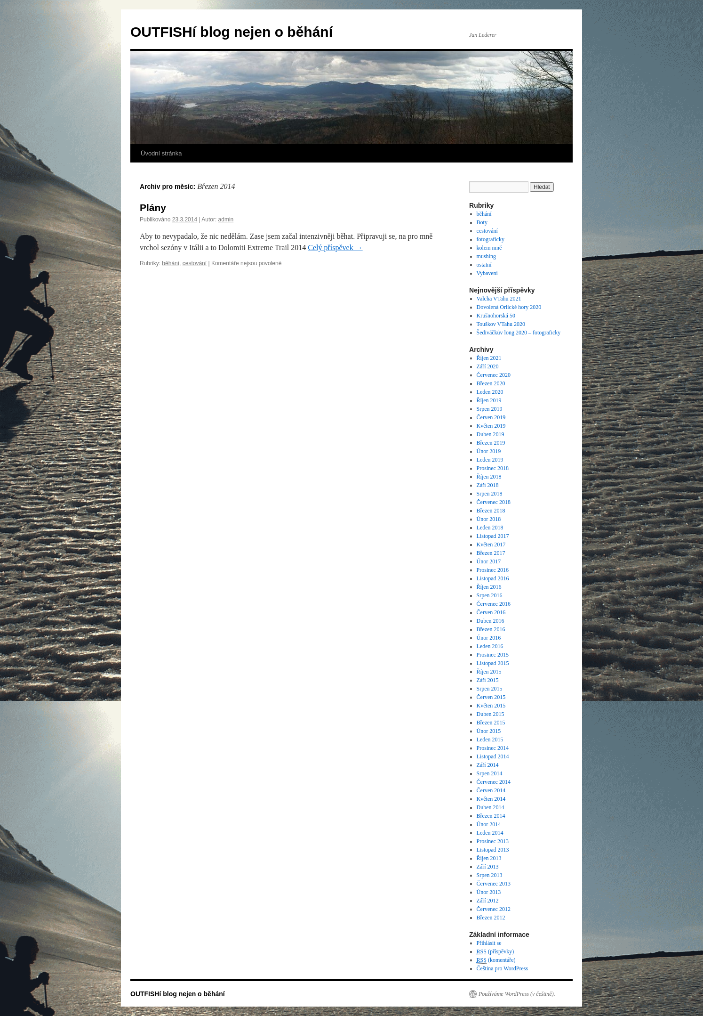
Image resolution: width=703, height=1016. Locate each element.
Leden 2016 (490, 646)
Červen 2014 (491, 790)
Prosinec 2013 (493, 841)
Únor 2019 (489, 451)
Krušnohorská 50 (496, 315)
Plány (153, 207)
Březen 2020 (491, 383)
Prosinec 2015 (493, 654)
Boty (482, 222)
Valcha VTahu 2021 (499, 298)
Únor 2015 (489, 731)
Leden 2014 (490, 832)
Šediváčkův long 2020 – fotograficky (519, 332)
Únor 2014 (489, 824)
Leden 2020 (490, 392)
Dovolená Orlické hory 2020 (509, 307)
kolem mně (489, 247)
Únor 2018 (489, 519)
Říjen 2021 (489, 358)
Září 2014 (488, 765)
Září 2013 (488, 866)
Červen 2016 (491, 612)
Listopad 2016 (493, 578)
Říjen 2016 (489, 587)
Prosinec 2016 (493, 570)
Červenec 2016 (494, 604)
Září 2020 (488, 366)
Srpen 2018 (490, 493)
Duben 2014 (490, 807)
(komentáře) (496, 960)
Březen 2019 (491, 442)
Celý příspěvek (335, 248)
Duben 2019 (490, 434)
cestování (195, 263)
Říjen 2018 (489, 476)
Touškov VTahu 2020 (501, 324)
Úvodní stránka (161, 153)
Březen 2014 (491, 816)
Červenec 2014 (494, 782)
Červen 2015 (491, 697)
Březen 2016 (491, 629)
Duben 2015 (490, 714)
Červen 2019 (491, 417)
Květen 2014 (491, 799)
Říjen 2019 (489, 400)
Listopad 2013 (493, 849)
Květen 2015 (491, 705)
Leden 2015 (490, 739)
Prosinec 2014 (493, 748)
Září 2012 (488, 900)
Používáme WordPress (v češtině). (517, 994)
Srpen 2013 (490, 875)
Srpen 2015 (490, 688)
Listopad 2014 (493, 756)
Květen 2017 (491, 544)
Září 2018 (488, 485)
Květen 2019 (491, 426)
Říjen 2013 (489, 858)
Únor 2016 (489, 637)
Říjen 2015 (489, 671)
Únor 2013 (489, 892)
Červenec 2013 (494, 883)
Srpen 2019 (490, 409)
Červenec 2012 (494, 909)
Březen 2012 (491, 917)
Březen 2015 (491, 722)
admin (226, 219)
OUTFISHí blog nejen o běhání (231, 32)
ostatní (484, 264)
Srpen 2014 (490, 773)
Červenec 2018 (494, 502)
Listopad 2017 (493, 536)
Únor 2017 (489, 561)
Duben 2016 (490, 621)
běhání (170, 263)
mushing (486, 256)
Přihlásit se (489, 943)
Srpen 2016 (490, 595)
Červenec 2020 (494, 375)
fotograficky (490, 239)
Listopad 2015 (493, 663)
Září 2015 (488, 680)
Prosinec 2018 (493, 468)
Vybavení (487, 273)
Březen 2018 (491, 510)
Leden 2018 (490, 527)
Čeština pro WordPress (502, 968)
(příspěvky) (495, 951)
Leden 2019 (490, 459)
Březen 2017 (491, 553)
